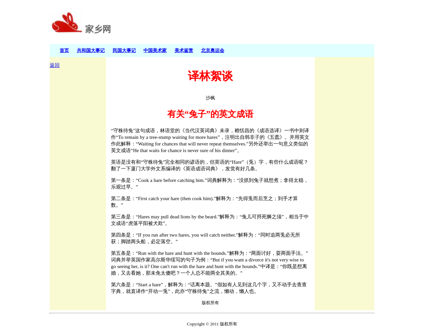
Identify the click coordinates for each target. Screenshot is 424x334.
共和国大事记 (91, 50)
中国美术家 (155, 50)
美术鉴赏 (184, 50)
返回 (55, 65)
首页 (64, 50)
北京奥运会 (212, 50)
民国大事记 (124, 50)
